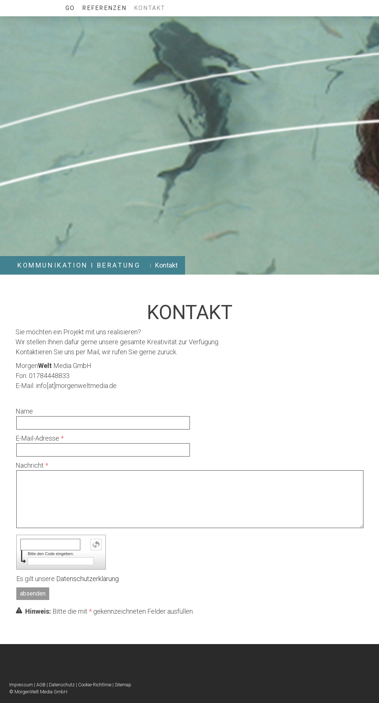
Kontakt (149, 7)
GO (70, 7)
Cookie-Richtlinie (94, 684)
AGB (41, 684)
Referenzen (104, 7)
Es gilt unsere (67, 579)
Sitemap (123, 684)
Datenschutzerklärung (87, 579)
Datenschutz (62, 684)
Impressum (21, 684)
